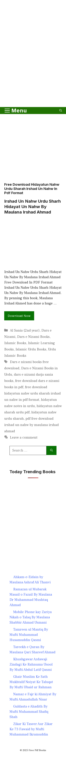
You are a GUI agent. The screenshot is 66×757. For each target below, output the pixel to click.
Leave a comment (23, 437)
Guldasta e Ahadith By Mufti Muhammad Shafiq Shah (29, 711)
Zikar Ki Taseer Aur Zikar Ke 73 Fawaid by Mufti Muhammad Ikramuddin (31, 729)
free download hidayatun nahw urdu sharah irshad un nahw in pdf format (32, 393)
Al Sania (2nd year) (25, 330)
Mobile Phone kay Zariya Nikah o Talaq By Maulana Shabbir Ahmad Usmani (31, 617)
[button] (60, 110)
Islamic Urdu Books (30, 349)
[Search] (51, 450)
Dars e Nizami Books (33, 337)
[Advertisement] (33, 68)
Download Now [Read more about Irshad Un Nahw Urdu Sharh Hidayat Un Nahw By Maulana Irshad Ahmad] (19, 316)
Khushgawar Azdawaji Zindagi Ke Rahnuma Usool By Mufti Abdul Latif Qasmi (31, 664)
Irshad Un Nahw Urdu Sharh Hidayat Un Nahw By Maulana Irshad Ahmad (32, 207)
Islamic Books (15, 343)
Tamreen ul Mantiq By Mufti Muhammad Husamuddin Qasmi (29, 634)
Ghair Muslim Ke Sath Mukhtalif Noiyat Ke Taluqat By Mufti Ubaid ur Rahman (31, 682)
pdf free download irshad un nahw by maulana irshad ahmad (31, 424)
